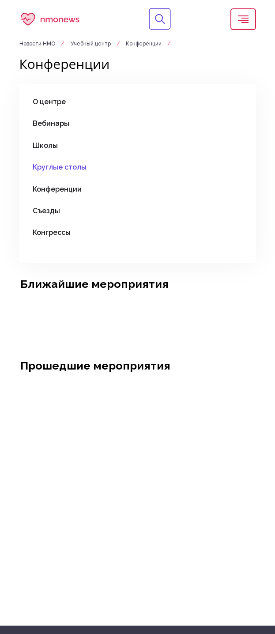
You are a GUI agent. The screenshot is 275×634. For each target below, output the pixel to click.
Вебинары (51, 123)
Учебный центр (91, 44)
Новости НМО (38, 44)
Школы (45, 145)
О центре (49, 102)
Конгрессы (52, 232)
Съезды (46, 211)
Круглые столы (60, 167)
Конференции (143, 44)
